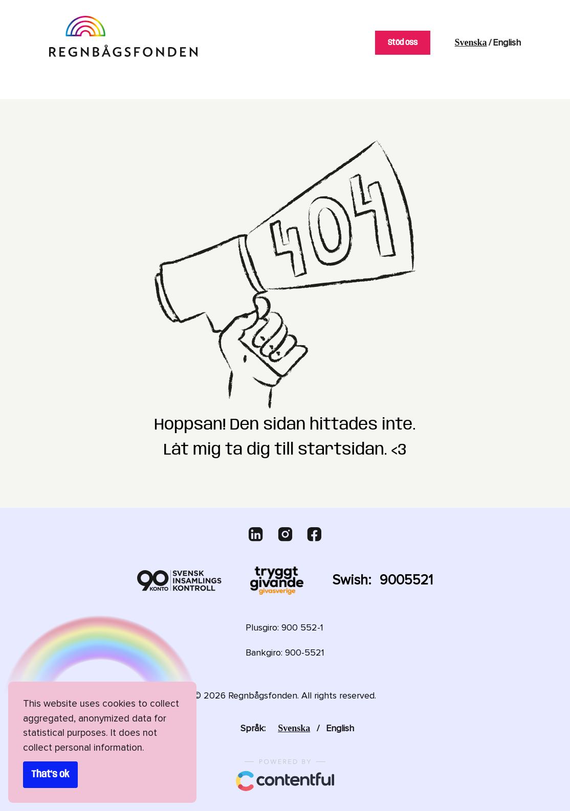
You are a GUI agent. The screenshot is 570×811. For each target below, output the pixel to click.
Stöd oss (399, 42)
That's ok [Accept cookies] (50, 775)
